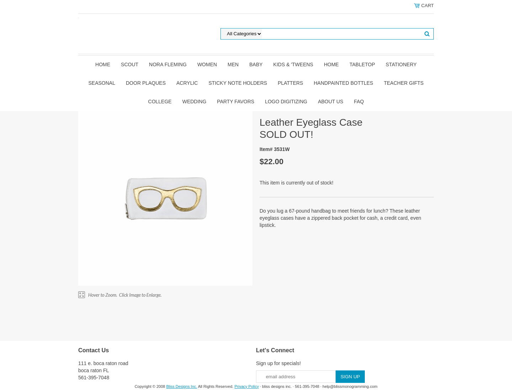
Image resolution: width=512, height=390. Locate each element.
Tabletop (362, 64)
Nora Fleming (168, 64)
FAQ (359, 101)
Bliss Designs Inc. (181, 386)
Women (207, 64)
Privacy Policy (246, 386)
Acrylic (187, 83)
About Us (330, 101)
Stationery (401, 64)
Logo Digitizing (286, 101)
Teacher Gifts (403, 83)
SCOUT (129, 64)
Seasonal (102, 83)
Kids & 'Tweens (293, 64)
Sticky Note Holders (237, 83)
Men (233, 64)
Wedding (194, 101)
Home (102, 64)
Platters (290, 83)
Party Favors (235, 101)
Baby (255, 64)
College (160, 101)
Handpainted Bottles (343, 83)
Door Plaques (146, 83)
